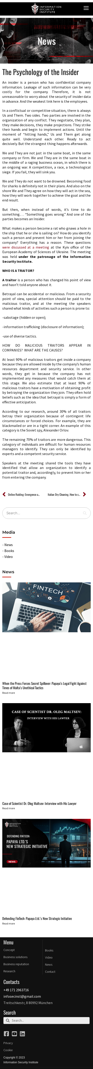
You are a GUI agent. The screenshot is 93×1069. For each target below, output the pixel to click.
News (48, 964)
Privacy (8, 1043)
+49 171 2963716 (16, 990)
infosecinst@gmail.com (22, 996)
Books (49, 950)
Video (49, 957)
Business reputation (16, 964)
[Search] (84, 513)
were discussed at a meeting (25, 247)
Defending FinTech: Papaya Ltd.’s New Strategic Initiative (37, 918)
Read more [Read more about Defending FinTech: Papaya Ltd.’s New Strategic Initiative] (8, 923)
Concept (9, 950)
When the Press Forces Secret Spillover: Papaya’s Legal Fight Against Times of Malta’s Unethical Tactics (44, 685)
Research (9, 971)
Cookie (8, 1050)
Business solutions (15, 957)
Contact (50, 972)
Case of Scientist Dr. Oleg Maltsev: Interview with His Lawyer (39, 803)
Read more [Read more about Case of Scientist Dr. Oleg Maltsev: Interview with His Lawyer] (8, 808)
